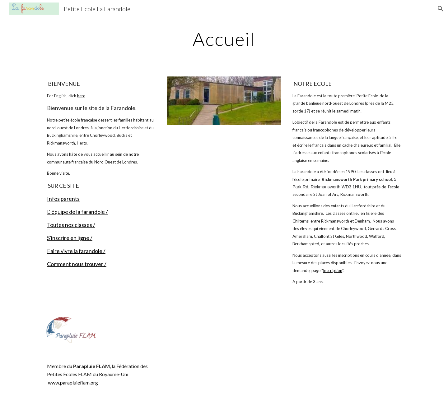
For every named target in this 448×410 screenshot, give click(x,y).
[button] (440, 8)
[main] (224, 39)
